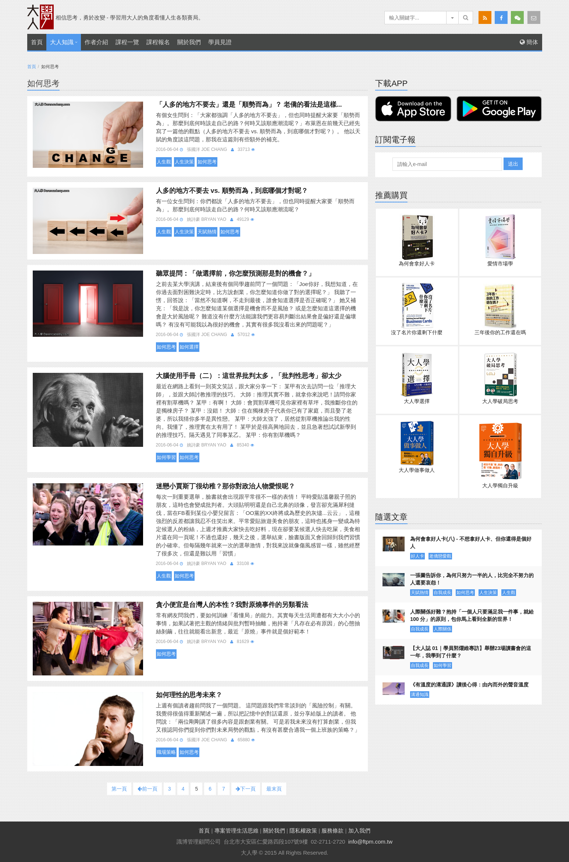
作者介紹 (96, 42)
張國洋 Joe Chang (207, 149)
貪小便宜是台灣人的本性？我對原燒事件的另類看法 (232, 604)
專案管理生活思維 (236, 830)
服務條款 (332, 830)
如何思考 (207, 162)
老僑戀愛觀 (440, 556)
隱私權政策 (303, 830)
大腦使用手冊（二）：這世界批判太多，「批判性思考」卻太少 (248, 375)
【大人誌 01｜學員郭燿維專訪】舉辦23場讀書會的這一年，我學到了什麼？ (470, 651)
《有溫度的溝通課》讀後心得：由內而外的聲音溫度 (469, 685)
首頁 (37, 42)
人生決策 (184, 162)
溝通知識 (419, 694)
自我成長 (442, 592)
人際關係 (442, 629)
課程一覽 (127, 42)
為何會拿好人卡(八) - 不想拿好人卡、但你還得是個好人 (470, 542)
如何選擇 (189, 347)
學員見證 (220, 42)
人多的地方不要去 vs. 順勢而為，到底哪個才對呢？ (232, 190)
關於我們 (189, 42)
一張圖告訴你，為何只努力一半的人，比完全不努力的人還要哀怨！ (472, 579)
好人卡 (417, 556)
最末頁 (274, 789)
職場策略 (166, 752)
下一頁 (246, 789)
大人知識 (62, 42)
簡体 (529, 42)
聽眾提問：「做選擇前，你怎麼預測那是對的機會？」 (235, 273)
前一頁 (147, 789)
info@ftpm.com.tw (370, 841)
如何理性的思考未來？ (189, 695)
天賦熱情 (207, 231)
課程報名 (158, 42)
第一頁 (119, 789)
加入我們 (359, 830)
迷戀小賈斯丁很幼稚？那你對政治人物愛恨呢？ (225, 486)
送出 (513, 164)
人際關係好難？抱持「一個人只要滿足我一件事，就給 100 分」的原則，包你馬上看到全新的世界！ (472, 615)
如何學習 (166, 457)
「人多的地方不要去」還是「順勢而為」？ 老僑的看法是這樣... (249, 104)
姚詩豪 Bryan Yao (206, 219)
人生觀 (164, 162)
